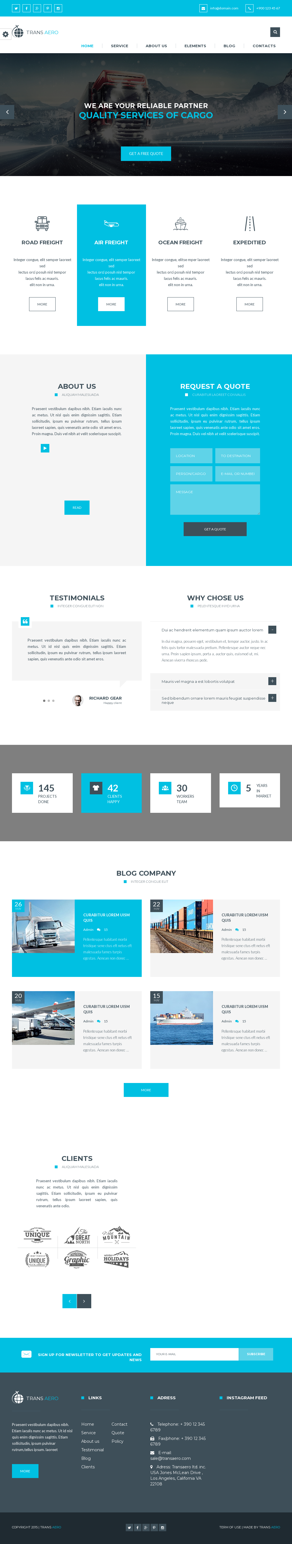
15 (106, 929)
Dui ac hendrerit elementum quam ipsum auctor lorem (212, 630)
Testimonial (92, 1449)
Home (87, 46)
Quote (117, 1432)
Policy (117, 1441)
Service (119, 46)
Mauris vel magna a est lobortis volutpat (198, 681)
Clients (88, 1466)
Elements (195, 46)
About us (156, 46)
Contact (119, 1424)
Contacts (264, 46)
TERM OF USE (230, 1527)
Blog (229, 46)
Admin (88, 929)
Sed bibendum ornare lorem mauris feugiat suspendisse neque (213, 700)
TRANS (269, 1527)
